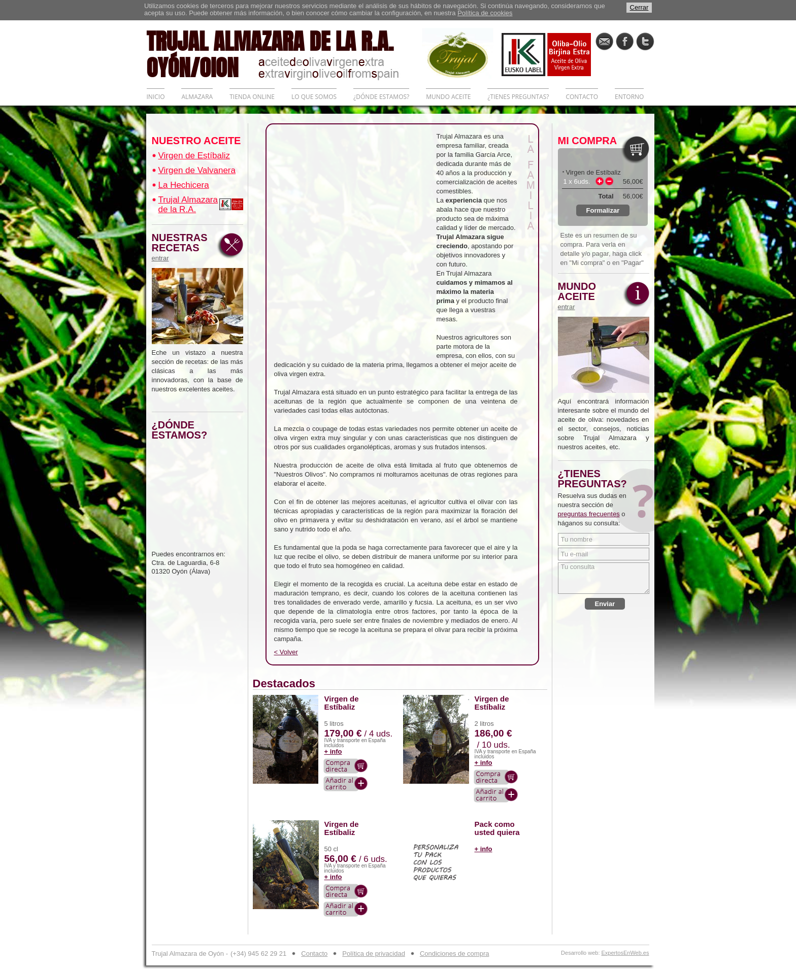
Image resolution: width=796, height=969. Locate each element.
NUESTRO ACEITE (196, 141)
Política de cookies (484, 13)
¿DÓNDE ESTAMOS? (381, 96)
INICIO (156, 96)
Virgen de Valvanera (197, 170)
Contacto (314, 953)
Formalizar (603, 210)
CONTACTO (582, 96)
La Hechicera (183, 185)
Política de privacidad (373, 953)
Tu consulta (603, 578)
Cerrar (639, 7)
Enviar (605, 604)
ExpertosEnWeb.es (625, 953)
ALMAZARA (197, 96)
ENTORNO (629, 96)
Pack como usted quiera (497, 828)
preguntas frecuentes (589, 514)
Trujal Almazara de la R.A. (188, 204)
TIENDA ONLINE (252, 96)
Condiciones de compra (454, 953)
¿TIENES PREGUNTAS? (518, 96)
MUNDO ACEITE (448, 96)
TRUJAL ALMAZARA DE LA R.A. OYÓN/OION (284, 53)
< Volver (286, 652)
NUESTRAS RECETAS (182, 247)
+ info (333, 751)
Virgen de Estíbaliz (194, 155)
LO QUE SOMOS (314, 96)
